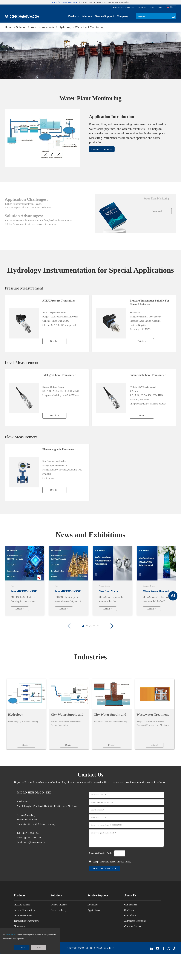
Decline (38, 947)
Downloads (92, 904)
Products (73, 16)
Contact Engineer (101, 149)
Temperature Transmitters (26, 921)
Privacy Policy (124, 861)
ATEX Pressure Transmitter (58, 300)
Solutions (86, 16)
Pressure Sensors (22, 904)
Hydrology (15, 714)
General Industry (59, 904)
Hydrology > (67, 27)
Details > (54, 341)
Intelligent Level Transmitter (59, 375)
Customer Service (132, 926)
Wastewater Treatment (153, 714)
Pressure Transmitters (24, 910)
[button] (112, 626)
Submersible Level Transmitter (148, 375)
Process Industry (59, 910)
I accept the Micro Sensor (111, 861)
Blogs (160, 7)
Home (9, 27)
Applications (93, 910)
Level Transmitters (23, 915)
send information (104, 868)
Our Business (130, 904)
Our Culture (130, 915)
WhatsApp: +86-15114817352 (123, 7)
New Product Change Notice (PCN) (64, 2)
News (152, 7)
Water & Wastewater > (45, 27)
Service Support (104, 16)
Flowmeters (19, 926)
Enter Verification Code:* (101, 853)
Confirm (22, 947)
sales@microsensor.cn (34, 842)
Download (157, 211)
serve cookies (11, 934)
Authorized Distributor (135, 921)
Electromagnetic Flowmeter (58, 449)
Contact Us (142, 7)
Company (122, 16)
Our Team (129, 910)
